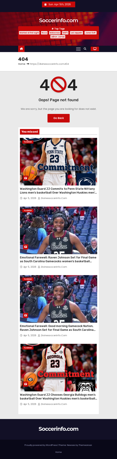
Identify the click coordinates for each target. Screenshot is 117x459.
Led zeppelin (76, 32)
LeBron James (58, 36)
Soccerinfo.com (58, 20)
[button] (85, 48)
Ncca (44, 32)
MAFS (65, 32)
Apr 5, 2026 (30, 198)
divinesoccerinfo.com (52, 198)
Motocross (55, 32)
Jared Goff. (90, 32)
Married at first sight (29, 32)
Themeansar (85, 445)
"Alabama (28, 142)
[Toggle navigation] (78, 48)
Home (21, 64)
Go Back (58, 118)
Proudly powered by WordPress (41, 445)
